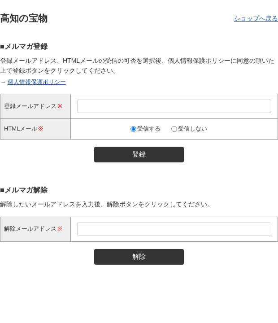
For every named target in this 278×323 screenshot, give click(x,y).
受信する (149, 128)
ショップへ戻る (256, 18)
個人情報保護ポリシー (37, 82)
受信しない (192, 128)
